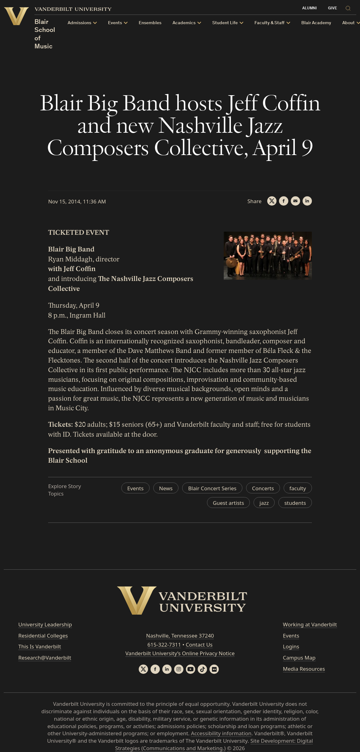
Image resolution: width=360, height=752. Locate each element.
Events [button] (115, 23)
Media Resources (304, 668)
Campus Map (299, 657)
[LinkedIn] (307, 201)
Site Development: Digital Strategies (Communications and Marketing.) (214, 744)
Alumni (309, 9)
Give (332, 9)
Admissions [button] (79, 23)
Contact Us (199, 644)
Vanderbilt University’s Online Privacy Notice (180, 653)
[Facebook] (283, 201)
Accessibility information (221, 733)
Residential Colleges (43, 635)
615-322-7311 (164, 644)
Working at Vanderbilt (310, 624)
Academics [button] (184, 23)
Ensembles (150, 23)
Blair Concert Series (212, 488)
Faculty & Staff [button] (269, 23)
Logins (291, 646)
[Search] (350, 7)
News (166, 488)
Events (135, 488)
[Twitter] (272, 201)
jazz (264, 502)
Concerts (263, 488)
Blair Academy (316, 23)
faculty (298, 488)
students (295, 502)
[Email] (295, 201)
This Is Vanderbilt (39, 646)
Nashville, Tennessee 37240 (180, 635)
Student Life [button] (225, 23)
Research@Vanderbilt (44, 657)
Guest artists (228, 502)
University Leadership (45, 624)
